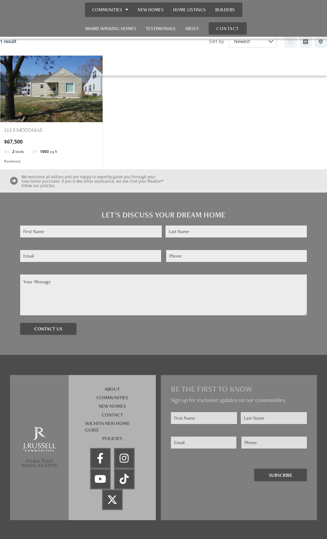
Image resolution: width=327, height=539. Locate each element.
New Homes (151, 10)
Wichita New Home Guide (107, 426)
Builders (225, 10)
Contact (112, 414)
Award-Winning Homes (110, 28)
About (192, 28)
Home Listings (189, 10)
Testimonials (161, 28)
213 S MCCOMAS (23, 130)
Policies (112, 438)
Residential (12, 161)
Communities (110, 9)
